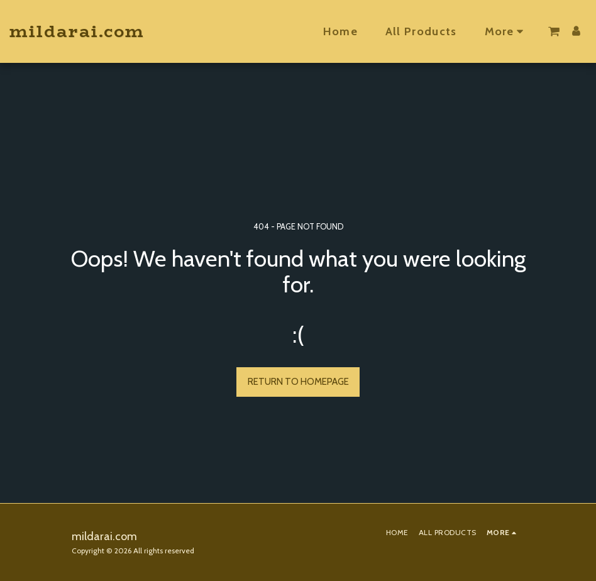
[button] (554, 31)
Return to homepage (298, 381)
